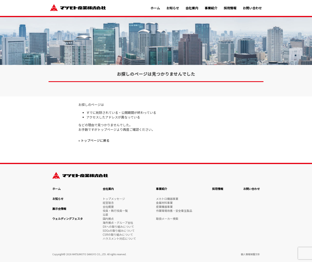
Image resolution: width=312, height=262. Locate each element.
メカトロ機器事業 (167, 199)
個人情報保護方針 (250, 254)
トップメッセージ (114, 199)
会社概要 (108, 207)
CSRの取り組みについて (118, 235)
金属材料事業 (164, 203)
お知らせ (172, 8)
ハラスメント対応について (119, 238)
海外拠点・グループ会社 (118, 223)
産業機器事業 (164, 207)
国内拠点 (108, 219)
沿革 (105, 215)
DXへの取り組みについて (118, 227)
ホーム (155, 8)
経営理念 (108, 203)
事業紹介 (211, 8)
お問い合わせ (252, 8)
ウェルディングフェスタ (67, 219)
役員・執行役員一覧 (115, 211)
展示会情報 (59, 209)
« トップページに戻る (93, 140)
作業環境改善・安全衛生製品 (174, 211)
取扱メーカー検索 (167, 219)
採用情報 (230, 8)
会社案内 (191, 8)
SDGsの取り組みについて (119, 231)
